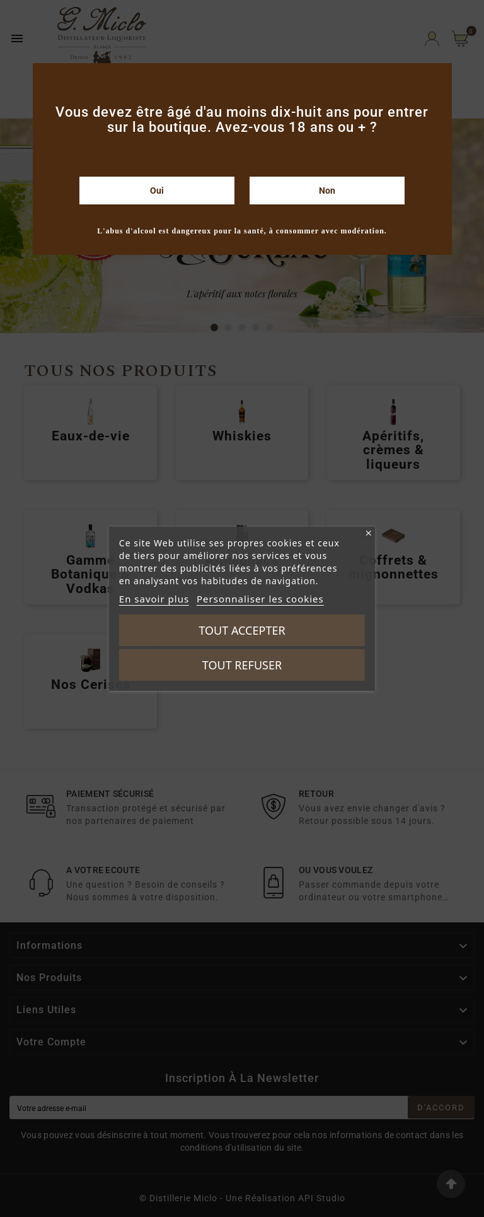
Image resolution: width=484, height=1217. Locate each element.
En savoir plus (154, 598)
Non (327, 190)
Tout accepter (242, 630)
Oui (157, 190)
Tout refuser (242, 665)
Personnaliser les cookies (260, 598)
